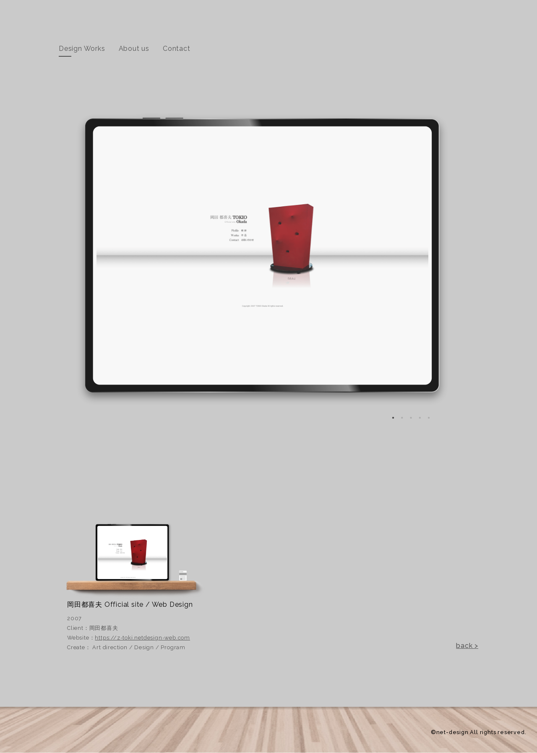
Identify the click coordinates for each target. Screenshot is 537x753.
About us (134, 49)
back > (467, 646)
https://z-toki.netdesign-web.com (142, 638)
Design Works (82, 49)
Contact (176, 49)
